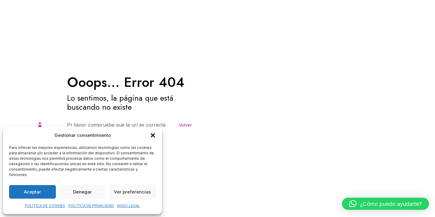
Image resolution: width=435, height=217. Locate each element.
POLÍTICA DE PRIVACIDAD (91, 205)
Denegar (82, 192)
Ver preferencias (132, 192)
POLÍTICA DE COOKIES (45, 205)
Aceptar (32, 192)
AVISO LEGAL (128, 205)
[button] (153, 135)
